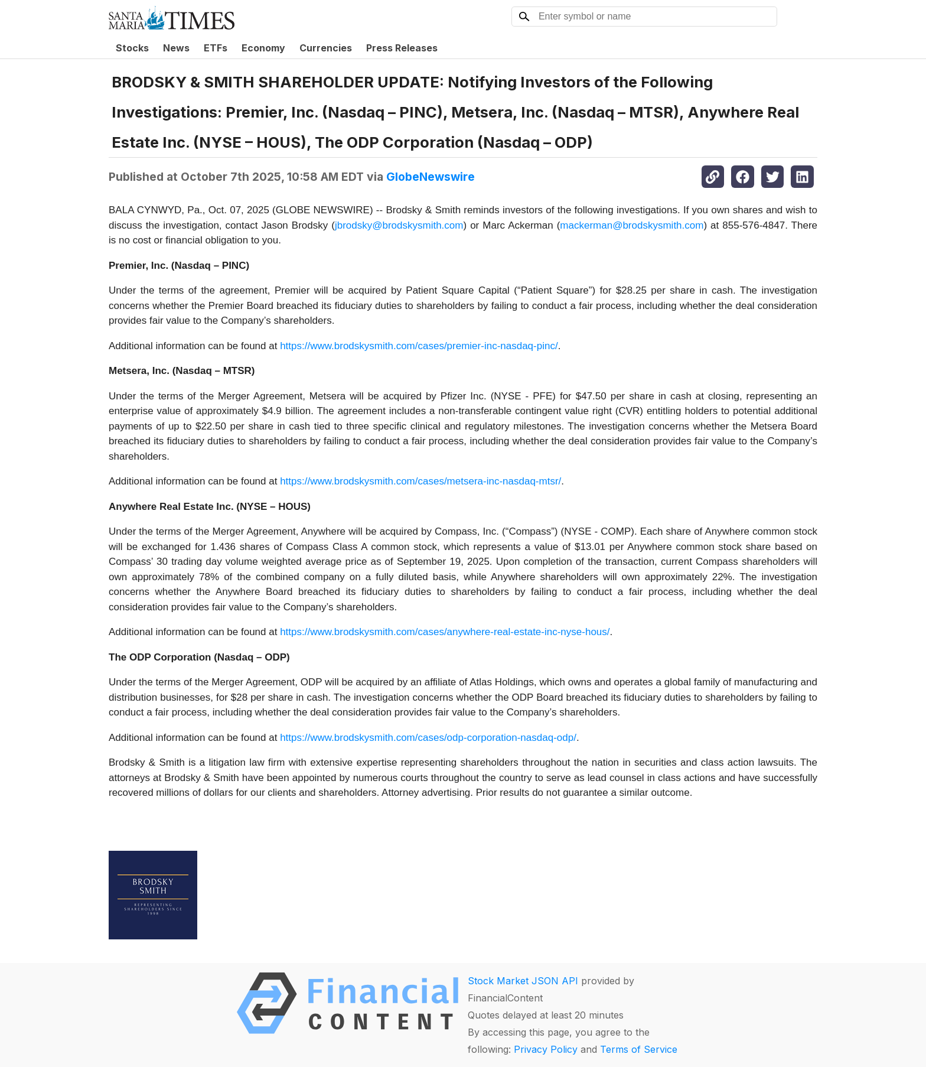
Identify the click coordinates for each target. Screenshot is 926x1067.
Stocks (132, 48)
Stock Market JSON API (523, 981)
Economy (263, 48)
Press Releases (402, 48)
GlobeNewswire (430, 177)
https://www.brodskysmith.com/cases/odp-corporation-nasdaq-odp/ (428, 737)
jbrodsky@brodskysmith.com (399, 225)
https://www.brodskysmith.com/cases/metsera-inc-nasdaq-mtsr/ (420, 481)
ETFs (215, 48)
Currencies (325, 48)
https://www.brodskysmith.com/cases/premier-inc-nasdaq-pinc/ (419, 346)
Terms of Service (638, 1049)
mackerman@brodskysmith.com (631, 225)
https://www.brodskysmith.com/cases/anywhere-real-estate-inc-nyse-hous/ (444, 631)
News (176, 48)
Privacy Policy (546, 1049)
